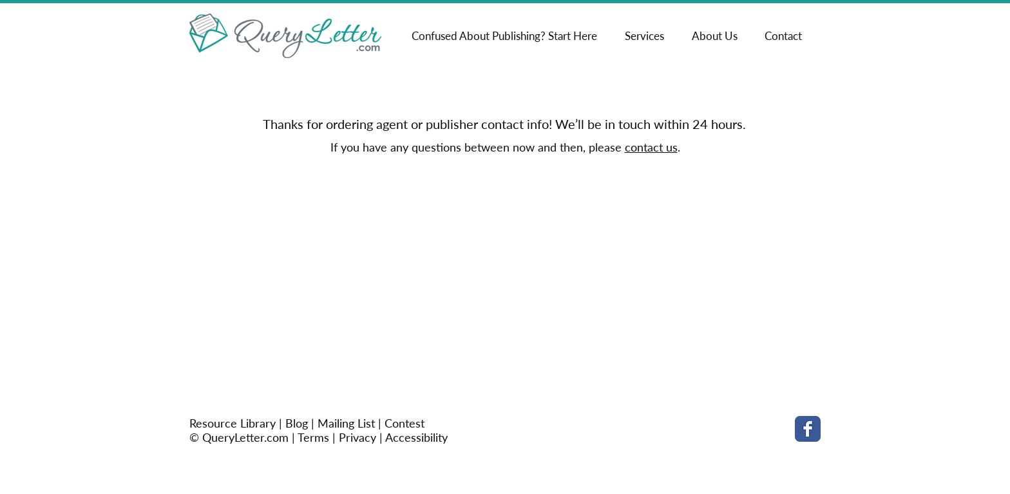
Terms (313, 437)
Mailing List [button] (346, 423)
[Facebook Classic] (808, 429)
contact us (651, 147)
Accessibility (416, 437)
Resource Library (234, 423)
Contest (404, 423)
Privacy (357, 437)
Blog (296, 423)
